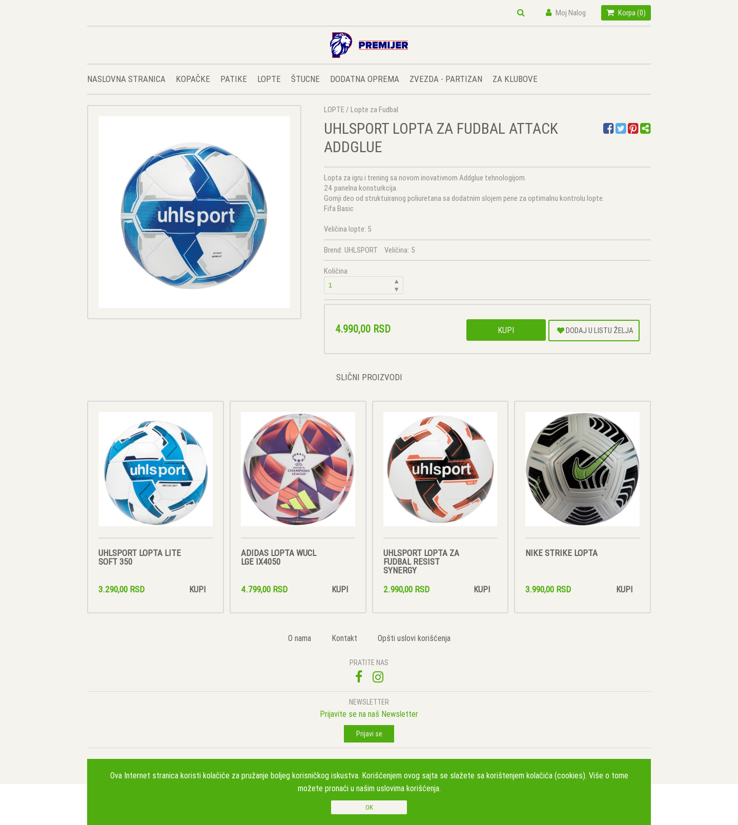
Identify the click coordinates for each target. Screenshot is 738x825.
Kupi (506, 330)
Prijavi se (369, 733)
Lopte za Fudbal (374, 109)
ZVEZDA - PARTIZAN (445, 79)
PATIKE (233, 79)
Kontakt (344, 638)
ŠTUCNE (305, 79)
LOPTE (269, 79)
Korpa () (626, 12)
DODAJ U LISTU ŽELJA (595, 330)
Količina (364, 280)
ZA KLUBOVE (515, 79)
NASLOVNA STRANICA (126, 79)
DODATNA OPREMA (364, 79)
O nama (299, 638)
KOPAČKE (193, 79)
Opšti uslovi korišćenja (414, 638)
